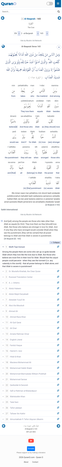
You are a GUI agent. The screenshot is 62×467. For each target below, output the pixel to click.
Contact (35, 462)
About (26, 462)
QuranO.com (29, 457)
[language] (3, 47)
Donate (31, 448)
